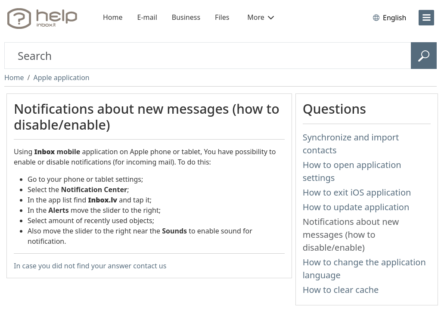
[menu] (426, 17)
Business (186, 17)
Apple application (61, 77)
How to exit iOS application (357, 192)
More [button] (260, 17)
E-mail (147, 17)
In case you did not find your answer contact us (90, 265)
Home (113, 17)
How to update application (356, 207)
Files (222, 17)
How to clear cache (341, 289)
